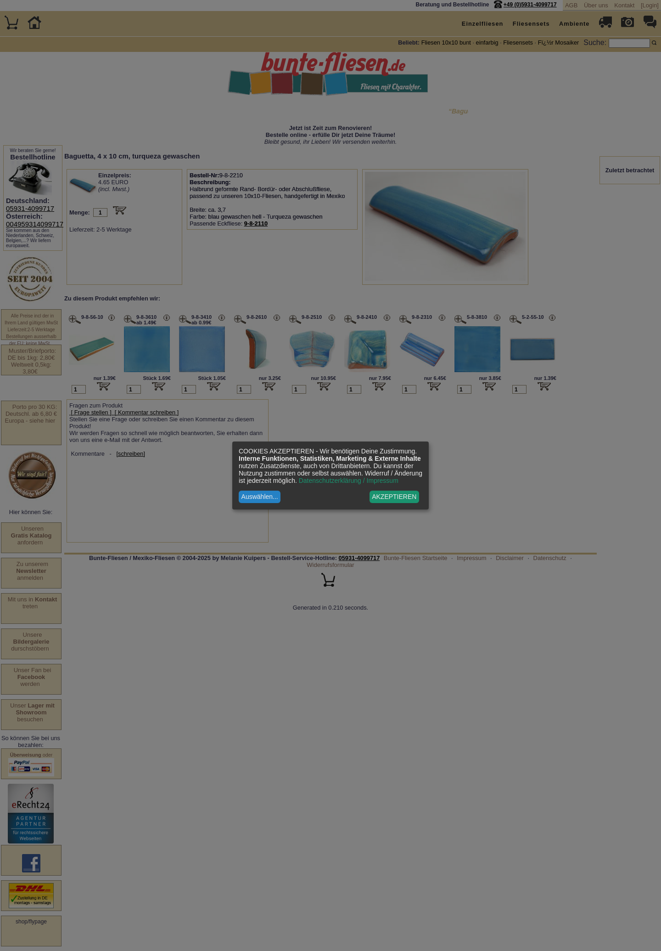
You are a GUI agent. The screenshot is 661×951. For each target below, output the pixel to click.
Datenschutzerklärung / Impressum (348, 480)
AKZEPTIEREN (394, 496)
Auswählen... (259, 496)
